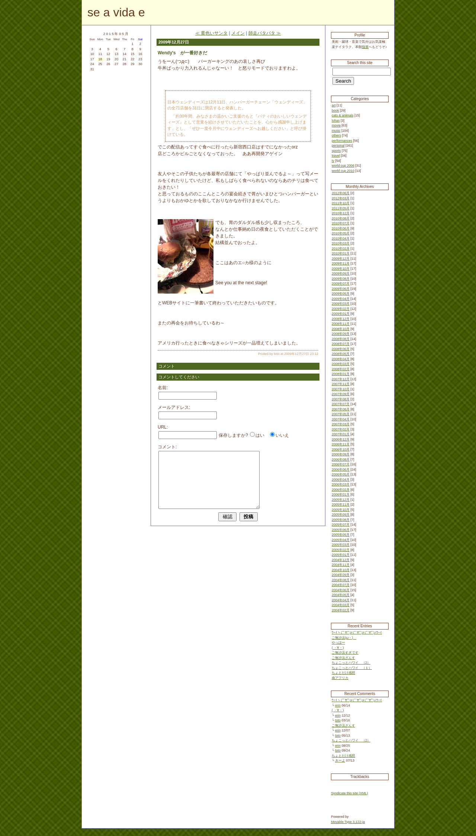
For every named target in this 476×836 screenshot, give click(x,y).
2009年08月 (341, 279)
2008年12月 (341, 319)
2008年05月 (341, 354)
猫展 (365, 47)
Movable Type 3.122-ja (348, 822)
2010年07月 (341, 223)
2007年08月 (341, 399)
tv (333, 161)
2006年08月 (341, 459)
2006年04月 (341, 479)
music (336, 130)
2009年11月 (341, 263)
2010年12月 (341, 213)
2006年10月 (341, 449)
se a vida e (116, 12)
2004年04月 (341, 600)
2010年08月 (341, 218)
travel (336, 155)
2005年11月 (341, 504)
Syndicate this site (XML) (349, 793)
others (336, 135)
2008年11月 (341, 324)
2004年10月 (341, 570)
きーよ (340, 760)
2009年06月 (341, 289)
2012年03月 (341, 198)
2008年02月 (341, 369)
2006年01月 (341, 494)
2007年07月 (341, 404)
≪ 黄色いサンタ (211, 33)
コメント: (167, 446)
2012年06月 (341, 193)
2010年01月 (341, 253)
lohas (336, 120)
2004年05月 (341, 595)
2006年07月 (341, 464)
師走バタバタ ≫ (264, 33)
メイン (238, 33)
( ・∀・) (338, 648)
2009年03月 (341, 303)
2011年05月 (341, 208)
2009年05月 (341, 293)
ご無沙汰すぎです (345, 652)
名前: (163, 387)
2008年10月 (341, 329)
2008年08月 (341, 339)
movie (336, 125)
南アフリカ (340, 678)
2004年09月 (341, 575)
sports (336, 151)
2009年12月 (341, 258)
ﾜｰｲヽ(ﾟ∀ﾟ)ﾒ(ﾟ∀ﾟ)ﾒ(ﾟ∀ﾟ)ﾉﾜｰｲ (357, 632)
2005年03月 (341, 545)
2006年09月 (341, 454)
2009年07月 (341, 283)
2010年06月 (341, 228)
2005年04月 (341, 540)
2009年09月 (341, 273)
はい (259, 435)
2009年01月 (341, 313)
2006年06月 (341, 469)
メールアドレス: (174, 407)
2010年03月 (341, 243)
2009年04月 (341, 299)
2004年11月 (341, 565)
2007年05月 (341, 414)
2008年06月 (341, 349)
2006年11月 (341, 444)
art (334, 105)
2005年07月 (341, 524)
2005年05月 (341, 534)
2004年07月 (341, 585)
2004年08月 (341, 580)
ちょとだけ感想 (343, 673)
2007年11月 (341, 384)
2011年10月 (341, 203)
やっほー (338, 642)
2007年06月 (341, 409)
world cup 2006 (343, 165)
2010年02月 (341, 248)
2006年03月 (341, 484)
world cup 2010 (343, 171)
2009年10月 (341, 268)
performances (342, 140)
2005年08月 (341, 520)
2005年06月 (341, 530)
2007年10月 (341, 389)
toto (338, 720)
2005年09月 (341, 514)
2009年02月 (341, 309)
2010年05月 (341, 233)
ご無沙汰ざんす (343, 658)
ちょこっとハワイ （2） (351, 662)
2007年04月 (341, 419)
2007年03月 (341, 424)
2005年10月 (341, 510)
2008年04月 (341, 359)
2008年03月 (341, 364)
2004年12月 (341, 560)
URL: (163, 427)
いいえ (282, 435)
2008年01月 (341, 374)
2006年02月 (341, 489)
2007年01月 (341, 434)
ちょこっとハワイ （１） (352, 668)
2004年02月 (341, 610)
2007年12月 (341, 379)
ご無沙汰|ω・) (344, 638)
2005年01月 (341, 555)
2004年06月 (341, 590)
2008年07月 (341, 344)
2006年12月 (341, 439)
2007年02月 (341, 429)
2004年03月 (341, 605)
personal (338, 145)
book (335, 110)
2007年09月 (341, 394)
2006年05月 (341, 474)
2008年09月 (341, 334)
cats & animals (343, 115)
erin (338, 705)
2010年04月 (341, 238)
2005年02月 (341, 550)
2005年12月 (341, 500)
